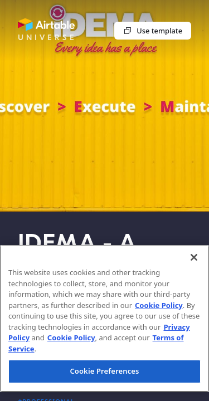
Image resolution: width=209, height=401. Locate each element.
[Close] (194, 257)
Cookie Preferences (104, 371)
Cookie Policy (159, 305)
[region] (104, 318)
